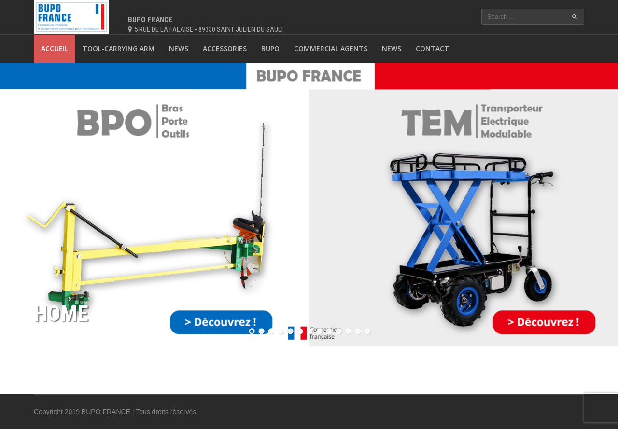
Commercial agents (330, 48)
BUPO (270, 48)
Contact (432, 48)
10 (338, 331)
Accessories (225, 48)
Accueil (54, 48)
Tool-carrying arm (118, 48)
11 (347, 331)
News (178, 48)
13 (367, 331)
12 (357, 331)
